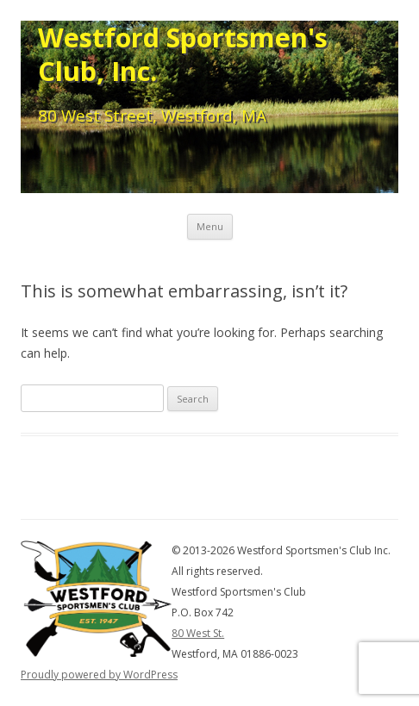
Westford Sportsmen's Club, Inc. (183, 55)
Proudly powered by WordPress (99, 674)
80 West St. (198, 633)
